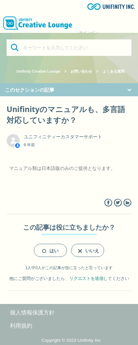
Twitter (118, 203)
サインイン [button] (89, 32)
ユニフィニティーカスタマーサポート (63, 136)
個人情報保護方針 (32, 313)
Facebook (108, 203)
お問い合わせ (81, 71)
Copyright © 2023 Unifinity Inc (71, 340)
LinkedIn (127, 203)
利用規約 (21, 326)
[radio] (50, 250)
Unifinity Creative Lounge (38, 71)
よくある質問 (113, 71)
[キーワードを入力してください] (69, 47)
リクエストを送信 (86, 278)
